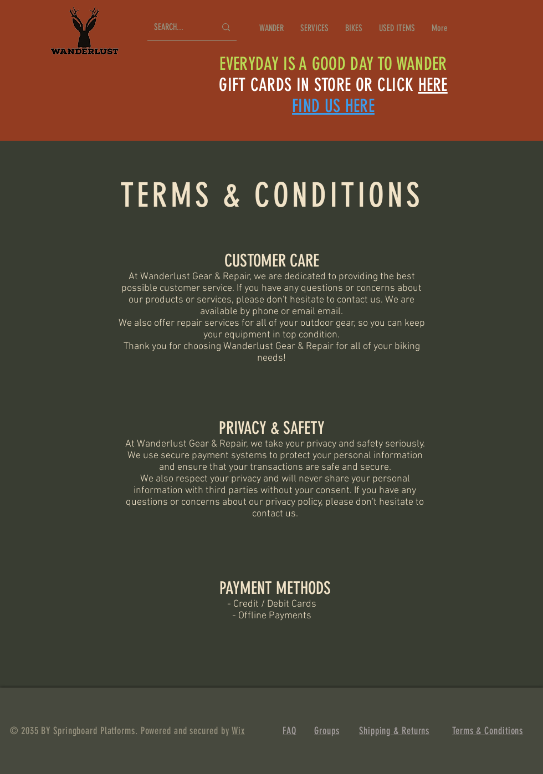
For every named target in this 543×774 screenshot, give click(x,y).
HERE (433, 84)
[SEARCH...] (176, 27)
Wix (238, 731)
